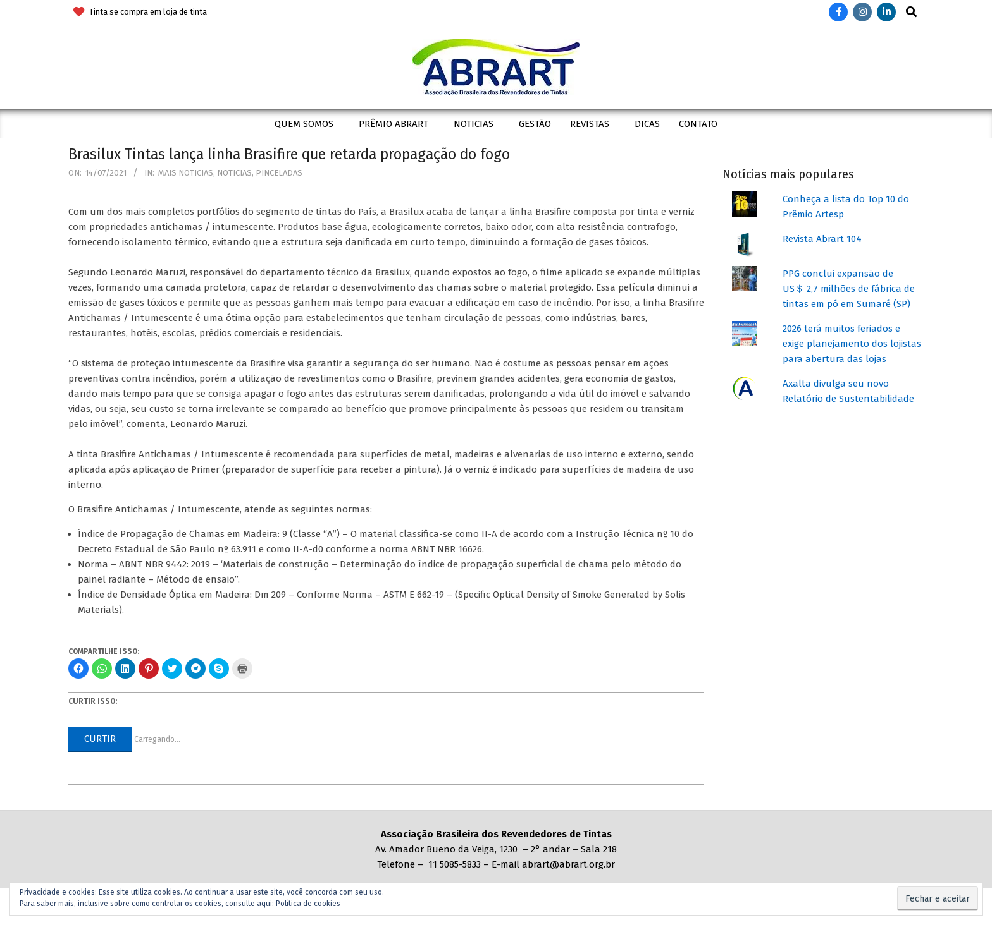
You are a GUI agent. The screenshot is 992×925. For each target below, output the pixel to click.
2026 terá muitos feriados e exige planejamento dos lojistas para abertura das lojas (852, 344)
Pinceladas (279, 173)
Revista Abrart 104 (822, 239)
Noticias (234, 173)
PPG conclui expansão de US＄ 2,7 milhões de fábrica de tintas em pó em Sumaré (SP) (849, 289)
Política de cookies (308, 903)
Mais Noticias (185, 173)
